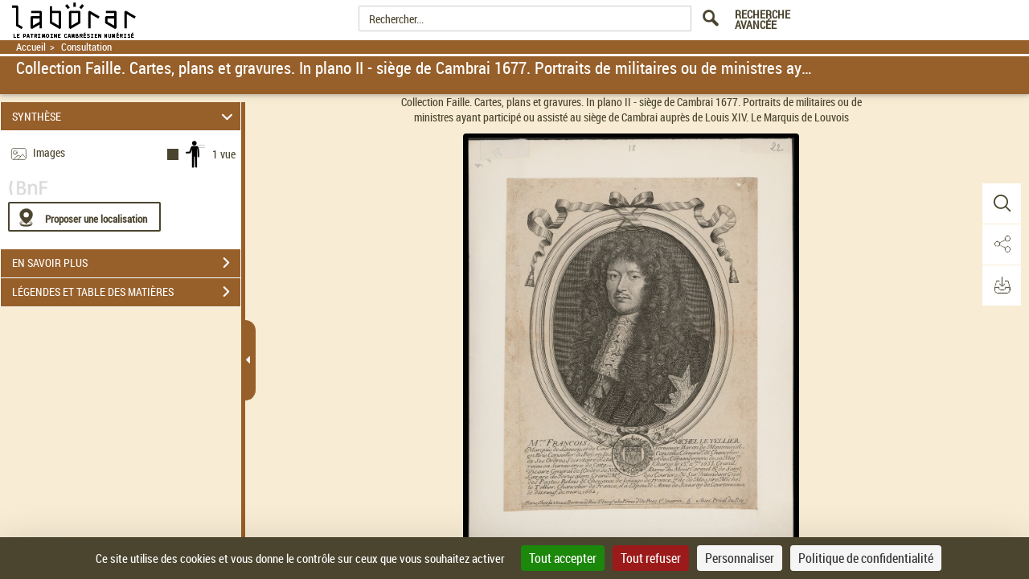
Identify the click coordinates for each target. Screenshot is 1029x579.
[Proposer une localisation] (84, 217)
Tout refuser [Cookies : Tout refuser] (651, 558)
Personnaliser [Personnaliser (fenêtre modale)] (739, 558)
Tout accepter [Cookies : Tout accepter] (562, 558)
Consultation (86, 47)
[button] (1001, 203)
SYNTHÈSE (125, 116)
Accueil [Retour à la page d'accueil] (31, 47)
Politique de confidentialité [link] (865, 558)
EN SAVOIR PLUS (126, 263)
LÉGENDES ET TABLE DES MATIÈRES (126, 292)
